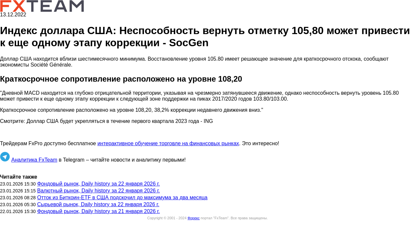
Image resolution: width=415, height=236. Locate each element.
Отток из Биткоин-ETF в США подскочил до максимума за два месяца (122, 197)
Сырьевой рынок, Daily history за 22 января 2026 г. (98, 204)
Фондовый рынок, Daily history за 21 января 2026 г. (98, 211)
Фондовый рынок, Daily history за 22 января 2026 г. (98, 184)
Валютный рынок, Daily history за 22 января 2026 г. (98, 190)
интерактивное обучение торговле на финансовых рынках (168, 143)
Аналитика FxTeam (34, 160)
